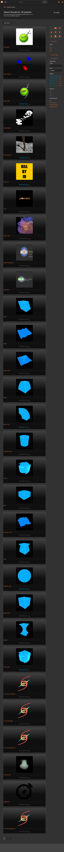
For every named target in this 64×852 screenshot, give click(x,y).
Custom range (54, 55)
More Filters (53, 41)
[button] (5, 2)
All (51, 28)
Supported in (53, 58)
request (31, 14)
